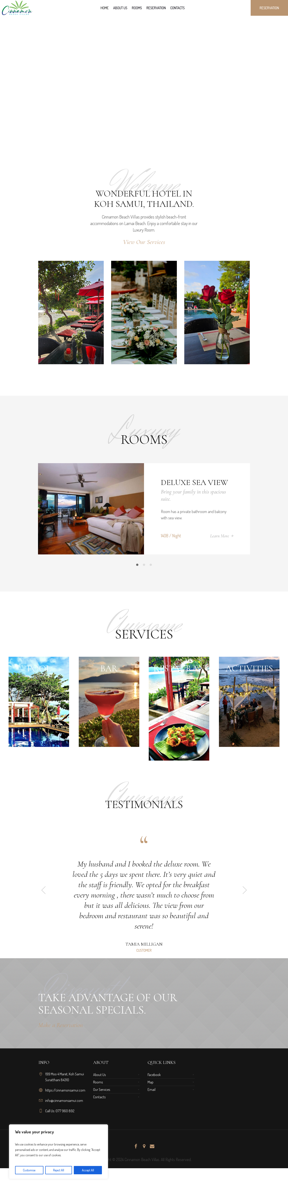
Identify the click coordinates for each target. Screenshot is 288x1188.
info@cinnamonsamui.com (64, 1100)
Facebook (154, 1074)
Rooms (98, 1082)
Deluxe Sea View (194, 482)
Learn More (219, 536)
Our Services (101, 1089)
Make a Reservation (60, 1025)
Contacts (99, 1097)
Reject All (58, 1170)
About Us (99, 1074)
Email (151, 1089)
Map (150, 1082)
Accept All (88, 1170)
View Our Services (144, 242)
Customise (29, 1170)
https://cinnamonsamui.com (65, 1090)
